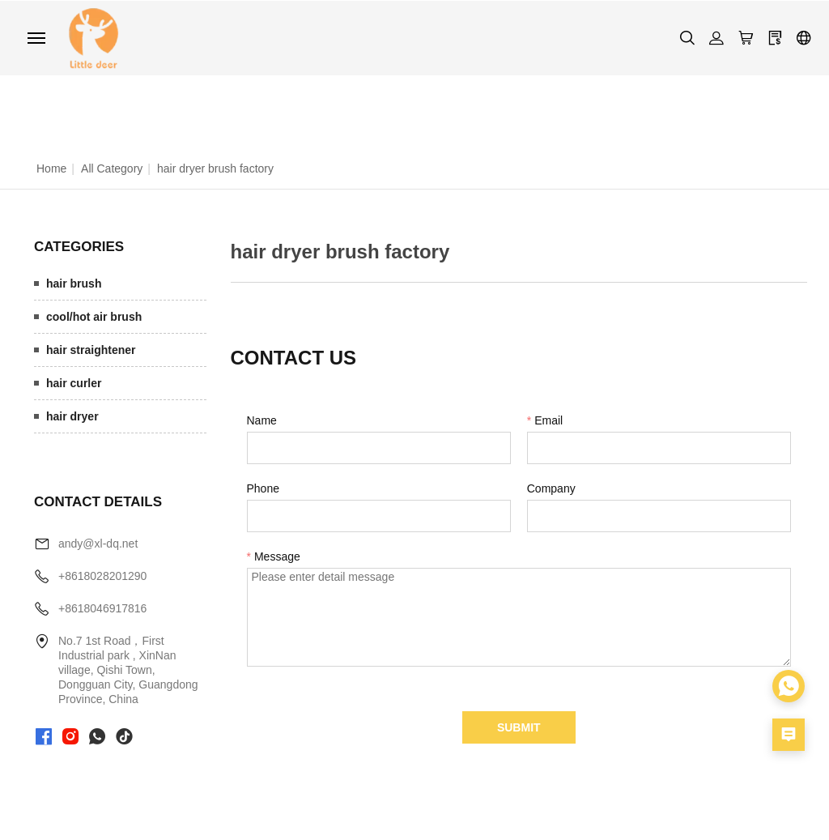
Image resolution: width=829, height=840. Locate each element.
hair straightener (90, 349)
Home (51, 167)
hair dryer (72, 415)
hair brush (73, 282)
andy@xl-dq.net (98, 543)
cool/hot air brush (94, 315)
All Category (111, 167)
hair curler (73, 382)
